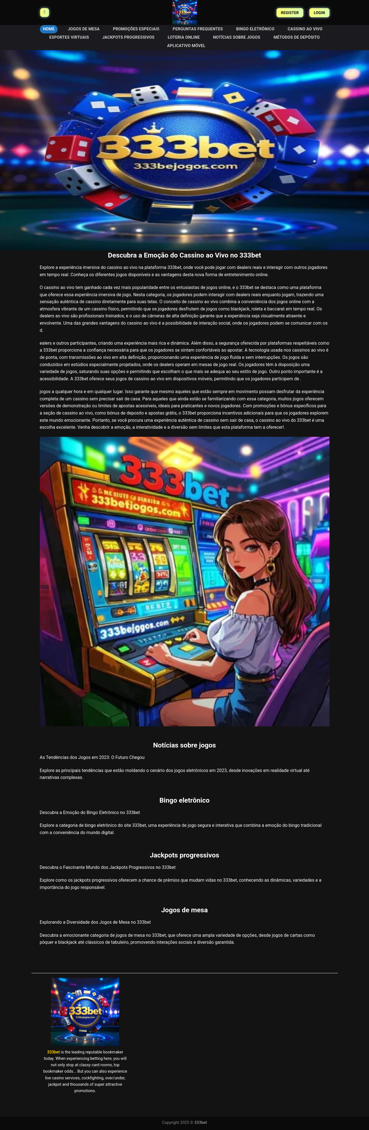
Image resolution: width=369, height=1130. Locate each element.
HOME (49, 29)
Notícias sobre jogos (236, 37)
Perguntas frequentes (198, 29)
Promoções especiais (136, 29)
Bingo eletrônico (255, 29)
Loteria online (184, 37)
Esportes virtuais (69, 37)
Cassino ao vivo (305, 29)
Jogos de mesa (84, 29)
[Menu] (45, 13)
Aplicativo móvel (186, 45)
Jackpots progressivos (128, 37)
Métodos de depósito (296, 37)
